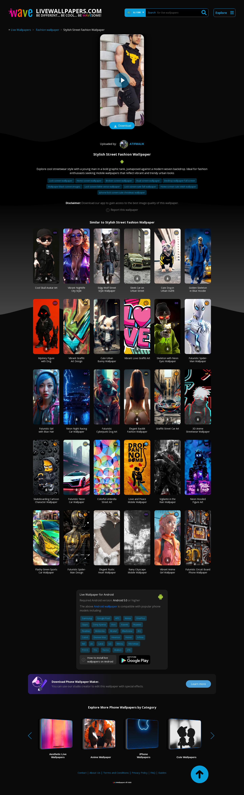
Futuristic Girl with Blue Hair (46, 430)
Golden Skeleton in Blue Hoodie (198, 289)
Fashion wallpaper (47, 30)
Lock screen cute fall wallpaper (140, 186)
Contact (82, 772)
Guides (162, 772)
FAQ (152, 772)
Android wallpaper (105, 606)
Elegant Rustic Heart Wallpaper (107, 571)
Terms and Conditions (116, 772)
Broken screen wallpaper (119, 180)
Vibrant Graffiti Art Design (76, 360)
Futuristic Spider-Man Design (76, 571)
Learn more (198, 684)
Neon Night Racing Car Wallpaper (76, 430)
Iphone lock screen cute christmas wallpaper (122, 192)
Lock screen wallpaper (61, 180)
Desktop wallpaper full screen (179, 180)
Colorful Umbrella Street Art (106, 500)
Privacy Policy (140, 772)
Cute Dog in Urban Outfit (167, 289)
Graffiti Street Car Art (167, 428)
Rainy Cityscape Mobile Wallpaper (137, 571)
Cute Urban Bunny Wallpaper (107, 360)
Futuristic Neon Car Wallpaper (76, 500)
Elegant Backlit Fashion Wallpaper (137, 430)
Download (122, 126)
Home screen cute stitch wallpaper (178, 186)
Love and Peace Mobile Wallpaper (137, 500)
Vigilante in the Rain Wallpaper (167, 500)
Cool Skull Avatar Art (46, 287)
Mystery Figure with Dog (46, 360)
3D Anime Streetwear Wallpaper (198, 430)
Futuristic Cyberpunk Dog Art (106, 430)
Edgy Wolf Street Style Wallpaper (107, 289)
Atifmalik (131, 144)
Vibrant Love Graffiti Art (137, 358)
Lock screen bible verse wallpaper (102, 186)
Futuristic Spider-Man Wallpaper (198, 360)
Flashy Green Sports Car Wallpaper (46, 571)
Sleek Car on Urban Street (137, 289)
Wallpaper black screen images (64, 186)
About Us (94, 772)
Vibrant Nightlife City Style (76, 289)
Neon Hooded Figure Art (198, 500)
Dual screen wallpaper (148, 180)
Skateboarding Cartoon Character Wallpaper (46, 500)
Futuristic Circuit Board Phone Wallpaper (197, 571)
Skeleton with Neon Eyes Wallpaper (167, 360)
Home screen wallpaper (89, 180)
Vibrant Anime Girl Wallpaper (167, 571)
